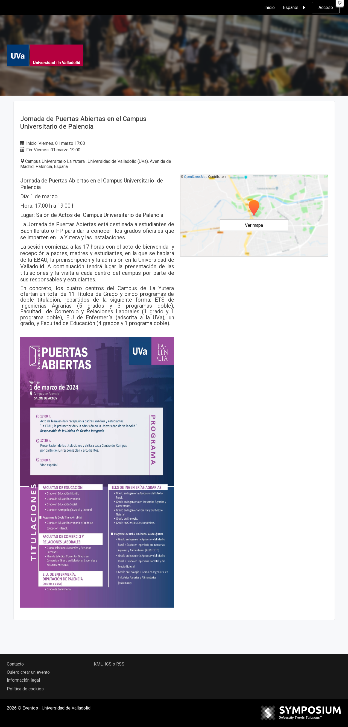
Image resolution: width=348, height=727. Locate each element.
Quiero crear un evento (28, 672)
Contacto (15, 664)
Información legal (23, 680)
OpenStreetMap (195, 177)
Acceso (325, 7)
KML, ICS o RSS (109, 664)
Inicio (269, 7)
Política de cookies (25, 688)
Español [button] (295, 7)
